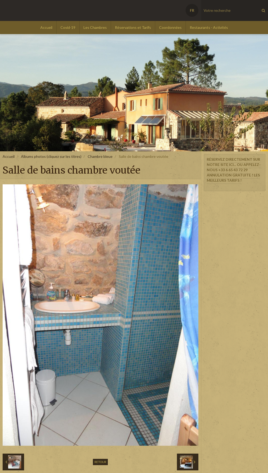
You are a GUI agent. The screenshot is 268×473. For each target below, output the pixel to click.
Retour (100, 462)
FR (192, 10)
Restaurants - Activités (209, 27)
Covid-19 (67, 27)
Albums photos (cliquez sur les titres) (51, 156)
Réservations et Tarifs (133, 27)
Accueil (46, 27)
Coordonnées (170, 27)
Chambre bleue (100, 156)
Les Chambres (95, 27)
